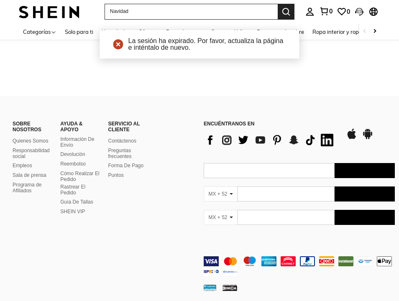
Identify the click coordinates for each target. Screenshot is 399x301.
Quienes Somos (30, 141)
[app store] (352, 138)
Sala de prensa (29, 175)
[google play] (367, 138)
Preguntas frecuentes (120, 153)
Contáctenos (122, 141)
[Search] (286, 12)
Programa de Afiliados (27, 188)
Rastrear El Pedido (72, 190)
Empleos (22, 165)
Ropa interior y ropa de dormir (349, 31)
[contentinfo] (299, 266)
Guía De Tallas (76, 202)
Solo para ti (79, 31)
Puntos (116, 175)
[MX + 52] (220, 194)
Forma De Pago (126, 165)
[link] (343, 12)
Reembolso (73, 164)
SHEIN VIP (72, 211)
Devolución (72, 154)
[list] (271, 140)
